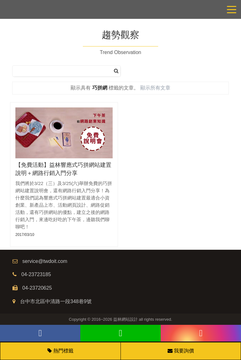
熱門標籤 (63, 350)
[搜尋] (116, 71)
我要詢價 (181, 350)
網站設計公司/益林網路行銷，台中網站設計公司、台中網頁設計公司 (120, 9)
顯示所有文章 (155, 87)
